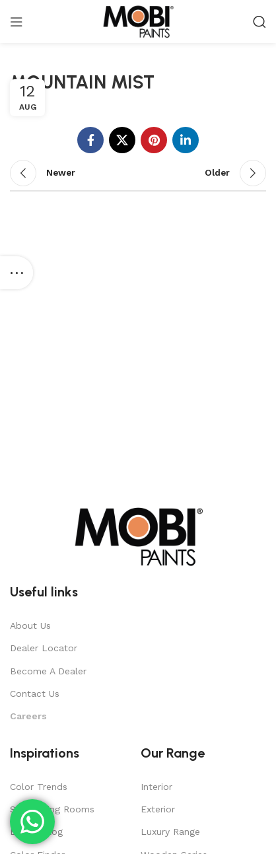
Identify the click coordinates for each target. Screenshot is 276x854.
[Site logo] (138, 20)
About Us (30, 625)
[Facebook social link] (90, 140)
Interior (156, 786)
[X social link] (122, 140)
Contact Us (34, 693)
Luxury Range (170, 831)
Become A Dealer (48, 671)
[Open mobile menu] (16, 22)
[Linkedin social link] (185, 140)
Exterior (158, 809)
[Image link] (138, 536)
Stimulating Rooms (52, 809)
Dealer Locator (43, 648)
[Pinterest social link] (154, 140)
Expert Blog (36, 831)
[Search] (259, 22)
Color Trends (38, 786)
